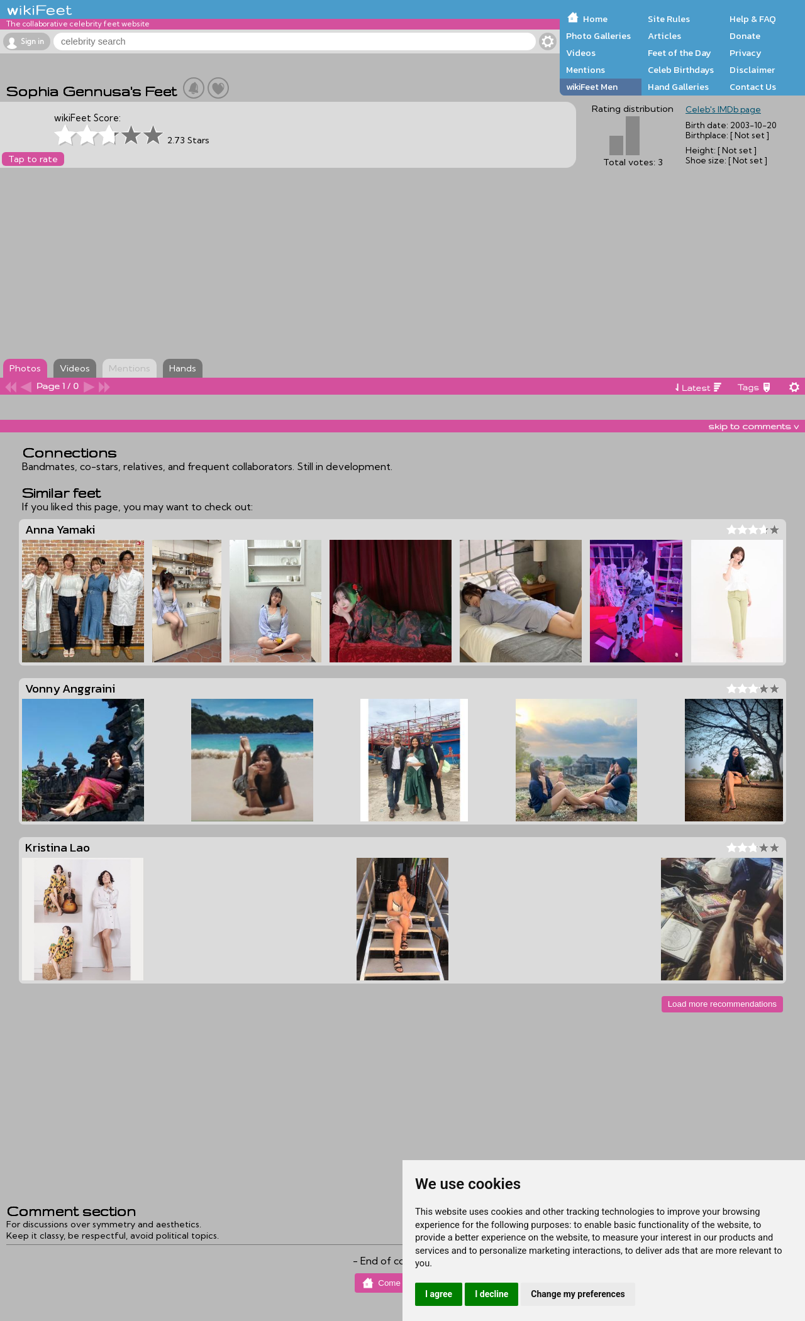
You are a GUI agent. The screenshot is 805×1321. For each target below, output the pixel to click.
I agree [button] (438, 1294)
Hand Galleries (678, 87)
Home (595, 19)
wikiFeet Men (592, 87)
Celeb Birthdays (681, 70)
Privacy (746, 53)
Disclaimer (752, 70)
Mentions (585, 70)
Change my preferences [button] (578, 1294)
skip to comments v (753, 426)
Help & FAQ (753, 19)
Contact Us (753, 87)
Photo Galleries (598, 36)
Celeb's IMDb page (723, 109)
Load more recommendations (722, 1004)
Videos (581, 53)
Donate (745, 36)
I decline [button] (491, 1294)
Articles (664, 36)
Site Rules (669, 19)
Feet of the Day (679, 53)
